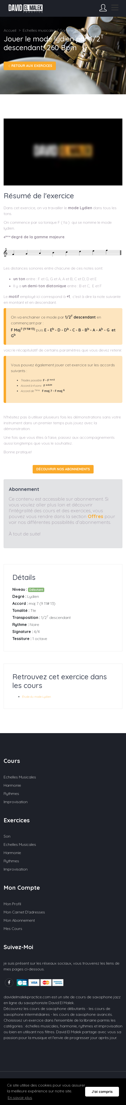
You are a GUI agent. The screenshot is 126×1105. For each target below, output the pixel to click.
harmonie (68, 1026)
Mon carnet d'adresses (24, 912)
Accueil (10, 30)
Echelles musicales (20, 777)
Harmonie (12, 785)
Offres (95, 516)
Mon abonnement (19, 920)
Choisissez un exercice (24, 1020)
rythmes (86, 1026)
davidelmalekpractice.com (27, 996)
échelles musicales (41, 1026)
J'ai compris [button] (102, 1091)
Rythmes (11, 793)
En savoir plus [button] (20, 1097)
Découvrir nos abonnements (63, 469)
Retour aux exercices (29, 66)
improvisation (110, 1026)
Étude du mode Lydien (36, 696)
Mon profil (12, 903)
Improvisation (16, 801)
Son (7, 836)
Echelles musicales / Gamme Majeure (56, 30)
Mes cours (13, 928)
